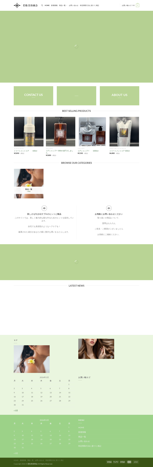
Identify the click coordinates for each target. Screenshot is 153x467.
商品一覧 (63, 5)
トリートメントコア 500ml (119, 151)
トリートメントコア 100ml (25, 151)
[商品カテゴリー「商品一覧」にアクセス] (29, 183)
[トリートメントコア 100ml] (29, 131)
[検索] (42, 5)
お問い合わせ (73, 5)
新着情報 (54, 5)
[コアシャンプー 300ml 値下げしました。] (60, 131)
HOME (47, 5)
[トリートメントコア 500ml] (124, 131)
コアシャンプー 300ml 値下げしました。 (59, 152)
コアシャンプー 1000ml (89, 151)
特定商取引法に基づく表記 (89, 5)
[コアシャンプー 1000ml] (92, 131)
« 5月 (16, 410)
